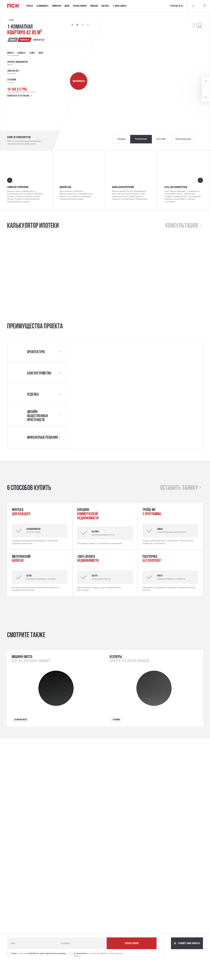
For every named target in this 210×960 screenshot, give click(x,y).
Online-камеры (119, 6)
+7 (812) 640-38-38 (175, 6)
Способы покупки (80, 6)
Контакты (105, 6)
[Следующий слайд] (200, 180)
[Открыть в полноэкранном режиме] (206, 97)
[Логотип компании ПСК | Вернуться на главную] (13, 6)
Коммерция (56, 6)
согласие (22, 953)
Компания (94, 6)
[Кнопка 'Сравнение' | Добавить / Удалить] (88, 25)
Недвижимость (42, 6)
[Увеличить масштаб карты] (206, 81)
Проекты (29, 6)
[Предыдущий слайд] (9, 180)
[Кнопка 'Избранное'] (204, 6)
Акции (66, 6)
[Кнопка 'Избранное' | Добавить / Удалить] (82, 25)
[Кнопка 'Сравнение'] (192, 6)
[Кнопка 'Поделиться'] (72, 25)
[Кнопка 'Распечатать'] (77, 25)
